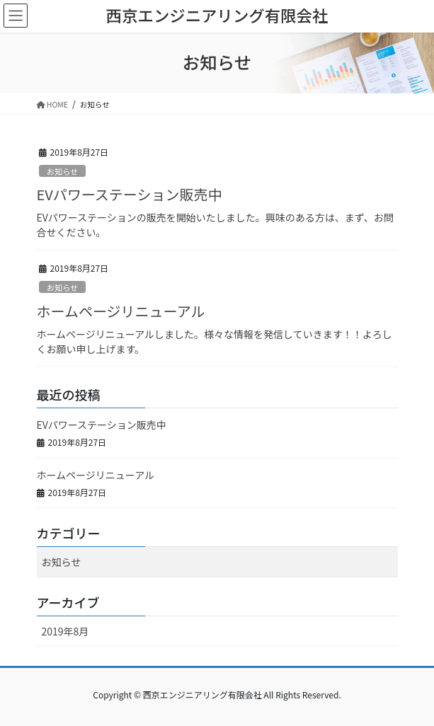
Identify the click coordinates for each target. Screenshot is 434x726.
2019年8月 (65, 631)
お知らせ (63, 171)
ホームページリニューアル (121, 311)
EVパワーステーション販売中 (129, 194)
